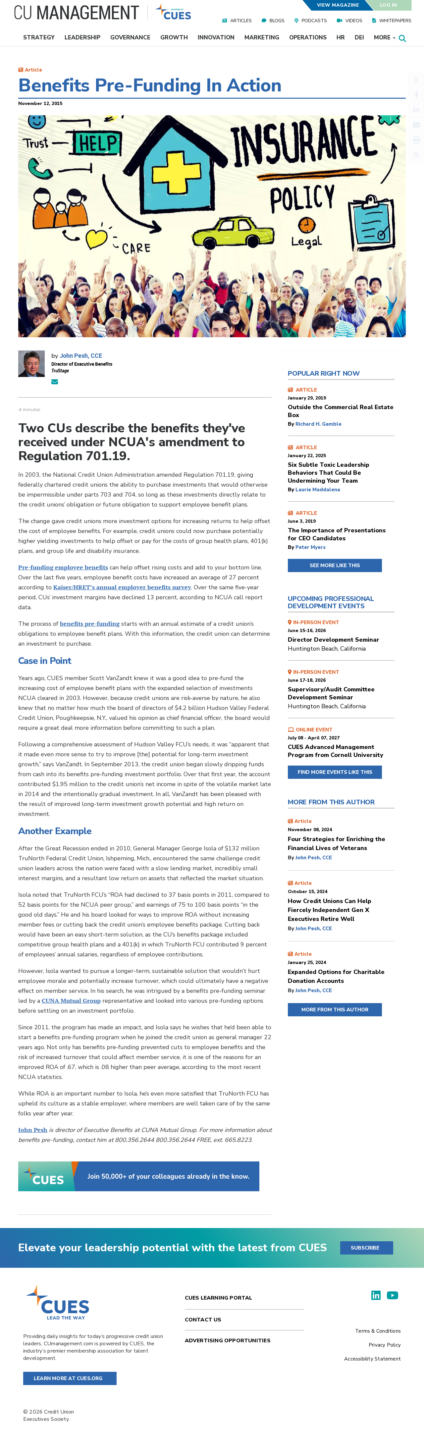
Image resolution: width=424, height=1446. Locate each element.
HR (341, 37)
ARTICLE (341, 403)
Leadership (82, 37)
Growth (174, 37)
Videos (353, 21)
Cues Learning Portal (218, 1298)
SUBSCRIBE (365, 1248)
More (385, 37)
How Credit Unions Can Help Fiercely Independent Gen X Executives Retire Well (329, 910)
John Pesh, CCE (81, 355)
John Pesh (32, 1130)
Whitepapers (395, 21)
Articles (241, 21)
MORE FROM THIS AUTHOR (334, 1009)
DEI (359, 37)
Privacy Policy (385, 1345)
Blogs (277, 21)
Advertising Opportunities (228, 1340)
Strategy (39, 37)
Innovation (216, 37)
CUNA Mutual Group (71, 1000)
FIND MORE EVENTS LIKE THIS (335, 772)
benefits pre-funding (90, 623)
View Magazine (338, 5)
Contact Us (203, 1319)
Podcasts (314, 21)
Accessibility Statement (372, 1359)
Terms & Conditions (378, 1331)
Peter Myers (310, 547)
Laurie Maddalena (317, 489)
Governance (130, 37)
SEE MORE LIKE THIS (335, 565)
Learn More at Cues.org (68, 1378)
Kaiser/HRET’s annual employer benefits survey (122, 587)
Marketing (261, 37)
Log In (388, 5)
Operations (308, 37)
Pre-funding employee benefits (63, 567)
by (291, 424)
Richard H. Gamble (318, 424)
